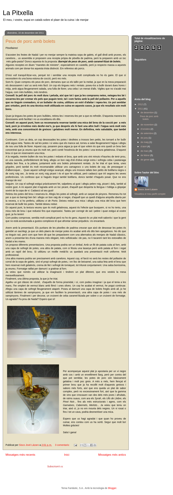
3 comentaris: (62, 445)
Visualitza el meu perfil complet (149, 194)
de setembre (147, 133)
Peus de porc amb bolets (30, 41)
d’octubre (146, 129)
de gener (145, 159)
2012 (141, 104)
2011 (141, 108)
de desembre (147, 112)
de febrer (145, 155)
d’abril (144, 146)
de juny (145, 137)
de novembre (147, 124)
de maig (145, 142)
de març (145, 151)
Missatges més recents (20, 454)
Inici (66, 454)
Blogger (112, 488)
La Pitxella (18, 12)
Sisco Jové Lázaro (147, 189)
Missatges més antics (112, 454)
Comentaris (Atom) (74, 466)
